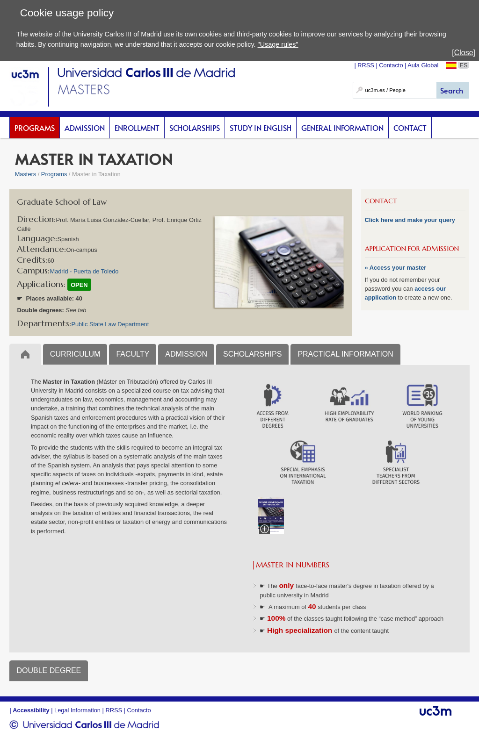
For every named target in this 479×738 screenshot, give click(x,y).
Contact (410, 127)
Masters (25, 174)
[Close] (463, 53)
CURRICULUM (75, 354)
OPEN (79, 284)
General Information (342, 127)
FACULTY (132, 354)
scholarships (194, 127)
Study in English (260, 127)
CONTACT (381, 201)
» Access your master (396, 267)
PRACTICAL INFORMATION (345, 354)
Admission (85, 127)
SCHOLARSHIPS (252, 354)
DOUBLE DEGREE (48, 670)
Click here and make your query (410, 219)
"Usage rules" (278, 44)
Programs (35, 127)
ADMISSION (186, 354)
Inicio (25, 354)
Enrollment (137, 127)
